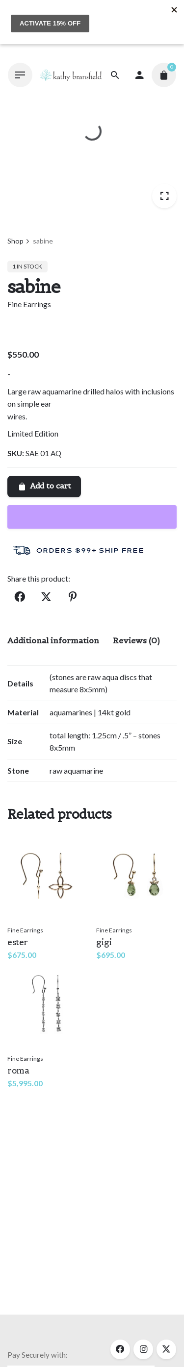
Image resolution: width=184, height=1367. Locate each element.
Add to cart (44, 485)
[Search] (115, 75)
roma (18, 1070)
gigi (104, 942)
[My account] (139, 75)
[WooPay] (92, 517)
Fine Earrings (29, 304)
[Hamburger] (20, 75)
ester (17, 942)
